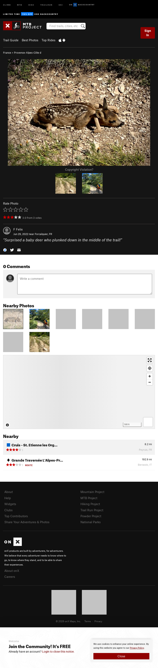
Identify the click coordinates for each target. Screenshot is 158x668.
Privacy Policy (137, 648)
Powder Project (90, 516)
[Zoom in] (150, 376)
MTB (19, 4)
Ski (61, 4)
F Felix (18, 229)
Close (121, 656)
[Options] (148, 422)
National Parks (90, 522)
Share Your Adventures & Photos (26, 522)
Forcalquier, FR (43, 234)
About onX (11, 570)
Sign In (147, 33)
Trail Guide (11, 40)
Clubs (8, 510)
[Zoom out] (150, 382)
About (8, 492)
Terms (87, 621)
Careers (9, 576)
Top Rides (48, 40)
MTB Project (88, 498)
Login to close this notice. (58, 651)
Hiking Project (90, 504)
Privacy (98, 621)
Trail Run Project (91, 510)
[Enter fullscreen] (150, 360)
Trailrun (46, 4)
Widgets (10, 504)
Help (7, 498)
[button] (5, 249)
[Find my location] (150, 368)
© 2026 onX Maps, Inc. (68, 621)
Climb (7, 4)
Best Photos (30, 40)
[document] (121, 650)
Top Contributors (16, 516)
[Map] (79, 392)
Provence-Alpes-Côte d (27, 52)
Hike (31, 4)
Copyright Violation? (79, 169)
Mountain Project (92, 492)
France (7, 52)
